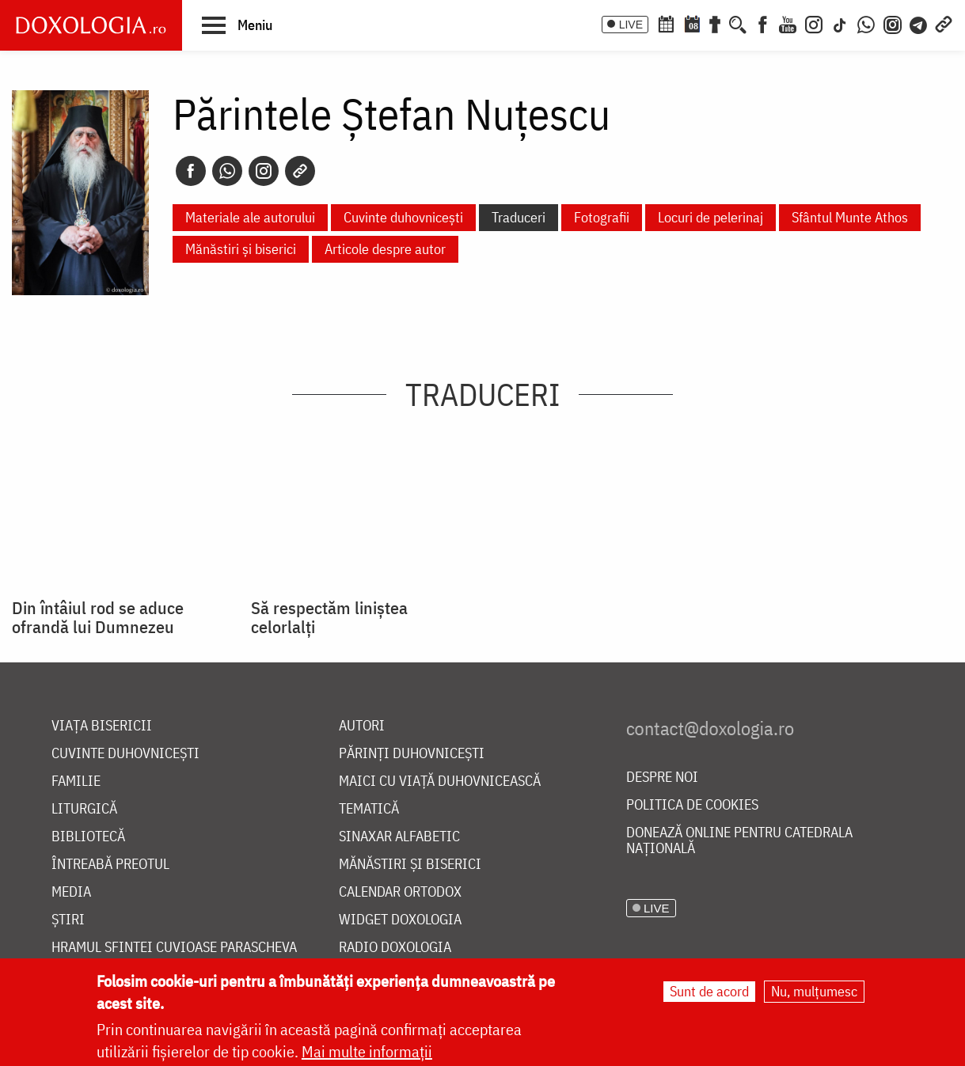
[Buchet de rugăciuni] (715, 23)
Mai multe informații (367, 1052)
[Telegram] (919, 23)
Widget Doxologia (400, 920)
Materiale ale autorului (250, 217)
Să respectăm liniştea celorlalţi (329, 617)
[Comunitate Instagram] (892, 23)
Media (71, 892)
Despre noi (662, 777)
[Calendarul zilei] (692, 23)
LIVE (631, 24)
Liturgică (84, 809)
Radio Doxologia (395, 947)
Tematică (369, 809)
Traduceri (518, 217)
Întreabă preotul (110, 864)
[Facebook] (763, 23)
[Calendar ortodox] (666, 23)
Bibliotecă (88, 837)
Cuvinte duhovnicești (403, 217)
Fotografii (601, 217)
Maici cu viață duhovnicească (440, 781)
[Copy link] (300, 171)
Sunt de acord (709, 992)
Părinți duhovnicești (411, 753)
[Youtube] (788, 23)
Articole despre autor (385, 249)
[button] (237, 24)
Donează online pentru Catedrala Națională (739, 841)
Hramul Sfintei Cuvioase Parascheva (174, 947)
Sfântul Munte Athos (850, 217)
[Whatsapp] (227, 171)
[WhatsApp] (866, 23)
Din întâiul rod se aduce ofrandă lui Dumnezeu (98, 617)
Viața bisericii (101, 726)
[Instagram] (814, 23)
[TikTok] (840, 23)
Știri (68, 920)
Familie (76, 781)
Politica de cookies (692, 805)
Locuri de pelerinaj (710, 217)
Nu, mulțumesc (814, 992)
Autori (362, 726)
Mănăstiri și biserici (240, 249)
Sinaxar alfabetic (399, 837)
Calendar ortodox (400, 892)
